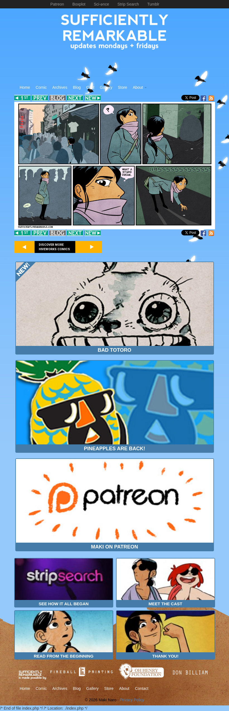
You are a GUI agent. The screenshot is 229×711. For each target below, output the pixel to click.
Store (122, 87)
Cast (90, 87)
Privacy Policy (132, 700)
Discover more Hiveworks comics (54, 247)
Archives (60, 87)
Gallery (106, 87)
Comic (41, 87)
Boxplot (79, 4)
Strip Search (128, 4)
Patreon (57, 4)
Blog (77, 87)
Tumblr (153, 4)
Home (25, 87)
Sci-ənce (101, 4)
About (140, 87)
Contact (141, 688)
